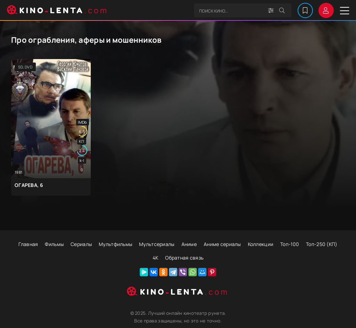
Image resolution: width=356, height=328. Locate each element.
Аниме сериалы (222, 244)
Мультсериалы (156, 244)
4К (156, 257)
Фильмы (54, 244)
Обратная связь (184, 257)
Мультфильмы (115, 244)
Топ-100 (289, 244)
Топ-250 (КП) (321, 244)
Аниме (189, 244)
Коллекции (261, 244)
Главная (28, 244)
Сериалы (81, 244)
